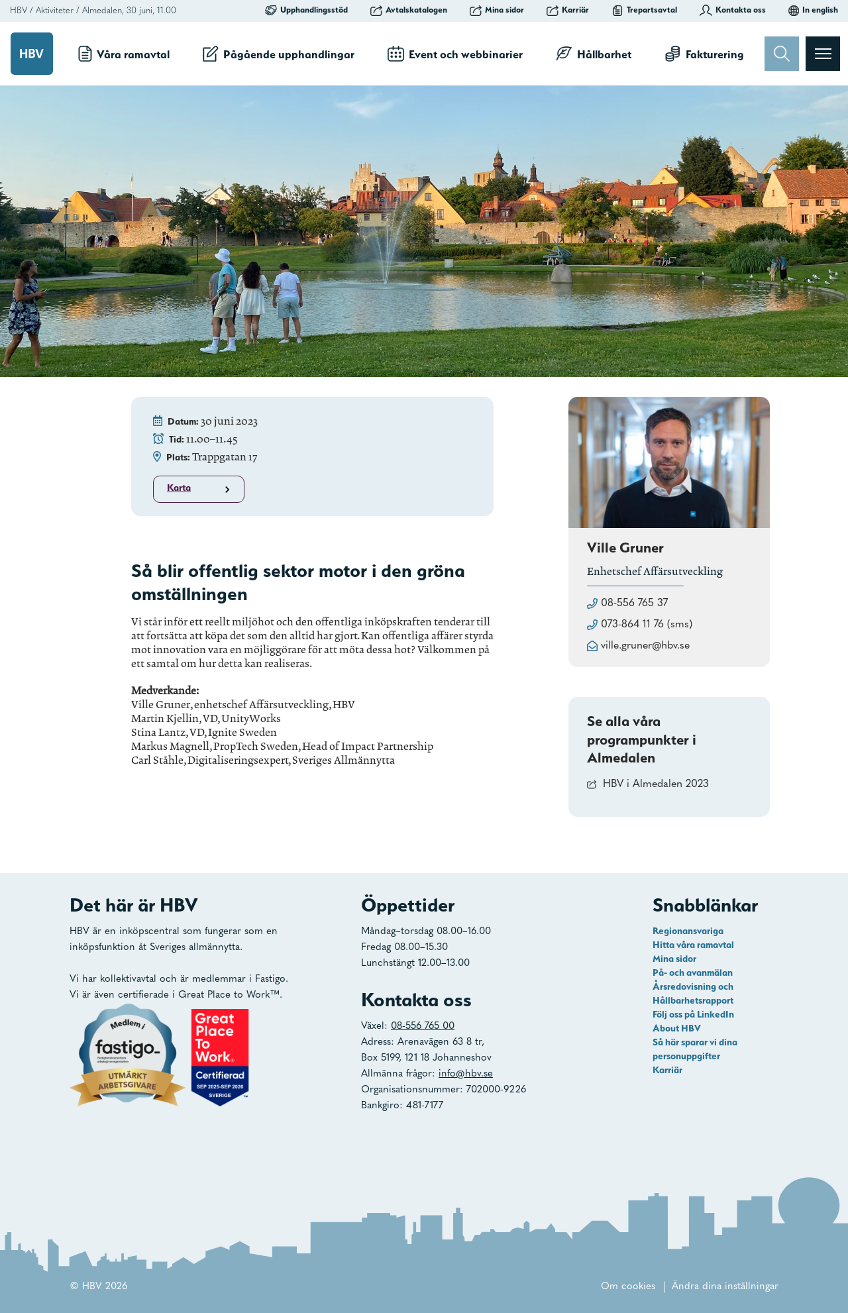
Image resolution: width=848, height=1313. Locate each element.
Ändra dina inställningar (725, 1287)
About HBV (677, 1028)
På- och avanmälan (693, 972)
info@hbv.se (466, 1074)
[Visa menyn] (823, 53)
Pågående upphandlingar (278, 54)
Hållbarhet (593, 54)
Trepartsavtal (644, 10)
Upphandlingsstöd (306, 10)
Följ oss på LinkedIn (693, 1014)
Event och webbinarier (455, 54)
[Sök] (782, 53)
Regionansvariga (688, 931)
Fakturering (704, 54)
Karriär (568, 10)
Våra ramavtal (124, 54)
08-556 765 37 (634, 603)
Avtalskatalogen (408, 10)
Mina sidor (497, 10)
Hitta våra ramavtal (693, 945)
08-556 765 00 (422, 1026)
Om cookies (628, 1287)
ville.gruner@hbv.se (645, 646)
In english (813, 10)
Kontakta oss (733, 10)
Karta (200, 489)
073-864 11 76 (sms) (646, 624)
